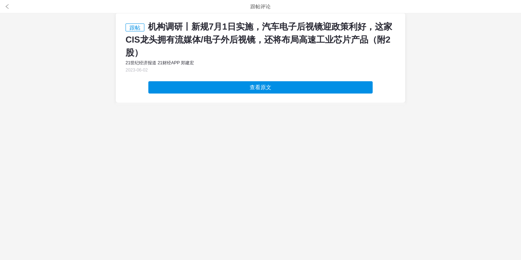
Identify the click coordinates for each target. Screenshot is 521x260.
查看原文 (260, 87)
